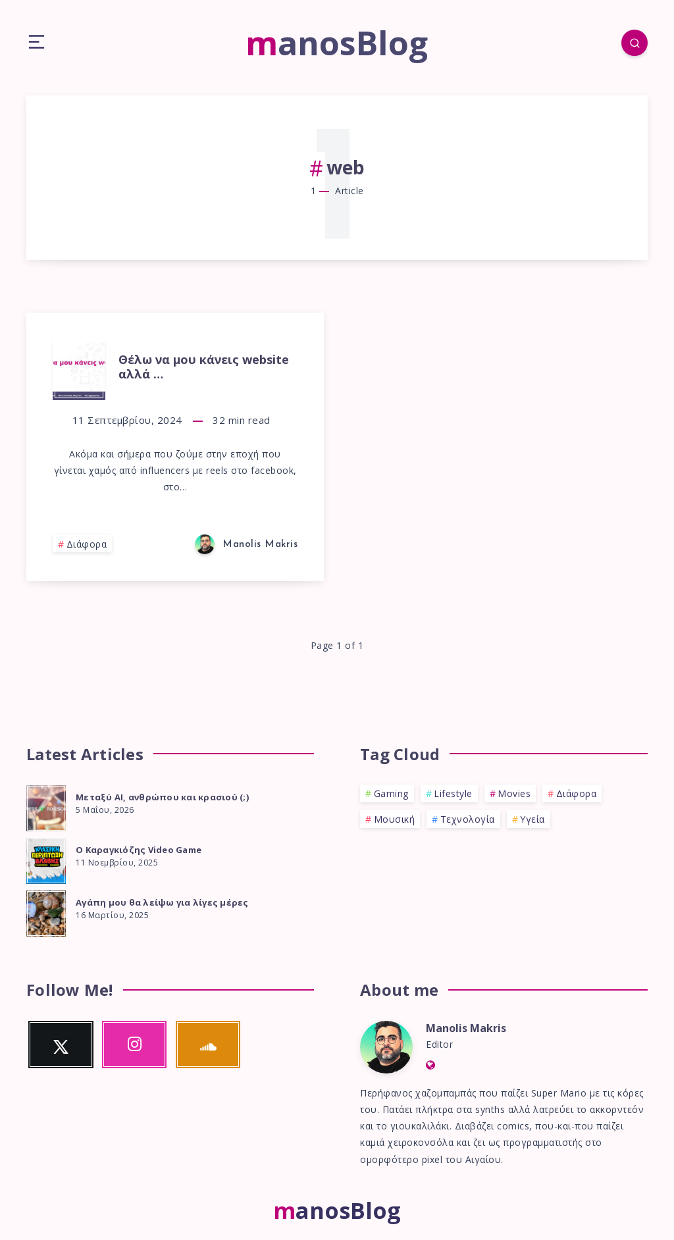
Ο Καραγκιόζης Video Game (138, 850)
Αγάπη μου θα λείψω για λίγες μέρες (162, 902)
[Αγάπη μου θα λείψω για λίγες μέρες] (46, 912)
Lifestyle (453, 793)
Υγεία (532, 819)
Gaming (391, 793)
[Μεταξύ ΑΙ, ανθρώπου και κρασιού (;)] (46, 806)
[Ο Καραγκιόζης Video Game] (46, 859)
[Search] (634, 43)
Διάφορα (86, 544)
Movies (514, 793)
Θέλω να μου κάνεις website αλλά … (203, 366)
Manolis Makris (466, 1028)
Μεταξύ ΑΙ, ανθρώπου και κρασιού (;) (162, 797)
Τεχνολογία (467, 819)
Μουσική (394, 819)
